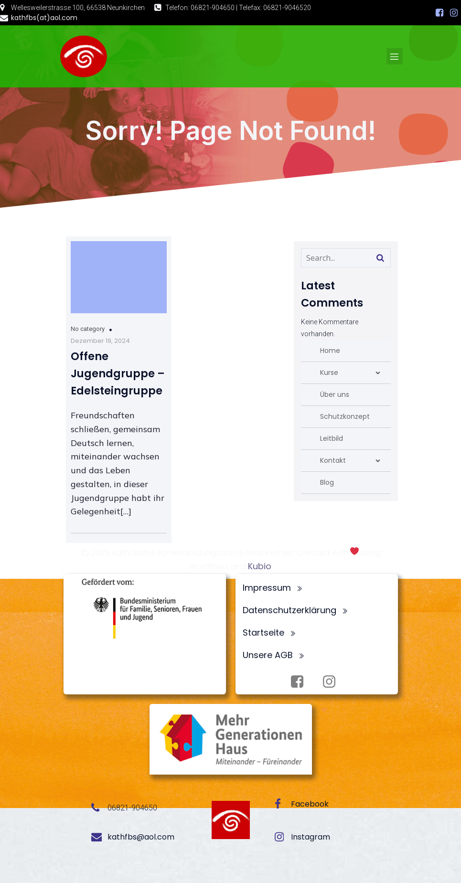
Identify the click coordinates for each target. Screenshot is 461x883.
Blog (327, 482)
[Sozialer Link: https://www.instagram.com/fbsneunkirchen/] (454, 13)
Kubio (259, 566)
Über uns (334, 394)
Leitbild (331, 438)
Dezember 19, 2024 (100, 340)
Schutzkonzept (345, 416)
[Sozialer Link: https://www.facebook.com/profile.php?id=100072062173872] (439, 13)
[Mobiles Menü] (394, 56)
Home (330, 350)
